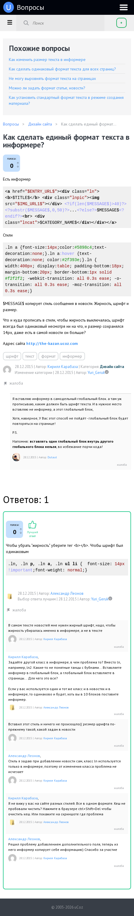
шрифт (12, 356)
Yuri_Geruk (96, 372)
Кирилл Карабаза (63, 366)
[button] (9, 22)
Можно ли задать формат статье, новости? (47, 88)
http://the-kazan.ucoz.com (52, 343)
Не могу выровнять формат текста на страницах (52, 78)
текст (29, 356)
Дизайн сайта (112, 366)
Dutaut (52, 457)
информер (72, 356)
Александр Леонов (67, 593)
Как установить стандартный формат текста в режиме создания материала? (66, 100)
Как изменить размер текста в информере (47, 59)
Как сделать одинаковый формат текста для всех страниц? (62, 69)
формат (48, 356)
